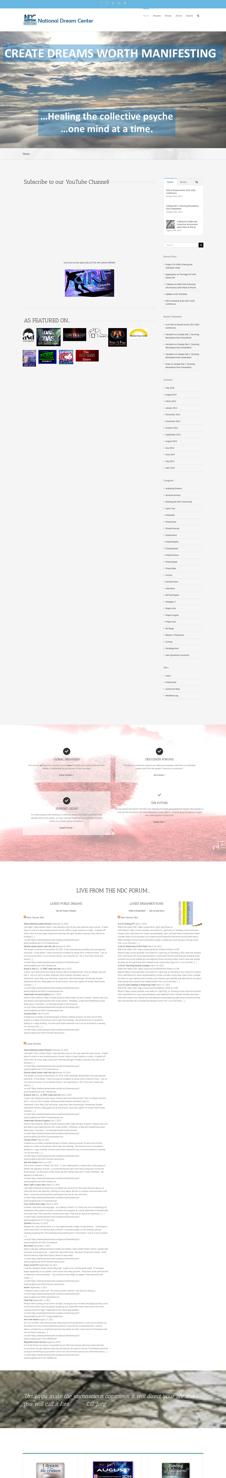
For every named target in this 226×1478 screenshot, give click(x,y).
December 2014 (173, 414)
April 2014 (170, 467)
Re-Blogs (170, 628)
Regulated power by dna (35, 1342)
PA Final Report (172, 595)
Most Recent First (35, 917)
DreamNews (171, 535)
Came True (170, 508)
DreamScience (172, 555)
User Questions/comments (177, 655)
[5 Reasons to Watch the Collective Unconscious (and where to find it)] (170, 221)
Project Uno (171, 621)
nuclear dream (30, 1013)
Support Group (65, 827)
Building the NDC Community (179, 501)
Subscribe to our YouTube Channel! (67, 182)
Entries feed (171, 682)
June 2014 (170, 454)
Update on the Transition (176, 294)
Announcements (173, 495)
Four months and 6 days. (34, 1204)
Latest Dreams (34, 1043)
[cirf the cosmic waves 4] (89, 270)
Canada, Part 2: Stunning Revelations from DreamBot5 (182, 207)
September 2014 (173, 434)
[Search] (198, 15)
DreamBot (170, 515)
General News (172, 581)
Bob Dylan (28, 1245)
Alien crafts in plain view (35, 1184)
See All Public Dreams (66, 910)
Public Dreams (65, 775)
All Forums (159, 775)
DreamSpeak (171, 561)
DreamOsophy (172, 541)
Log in (168, 675)
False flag (28, 1300)
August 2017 (171, 394)
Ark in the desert (31, 1319)
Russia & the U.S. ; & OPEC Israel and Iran (42, 968)
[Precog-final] (50, 1463)
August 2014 (171, 441)
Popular (170, 182)
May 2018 (170, 387)
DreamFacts (171, 521)
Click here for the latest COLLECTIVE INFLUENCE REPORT (89, 262)
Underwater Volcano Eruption (37, 994)
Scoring (169, 641)
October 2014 (172, 427)
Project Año (171, 608)
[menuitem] (146, 15)
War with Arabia (31, 1162)
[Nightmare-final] (175, 1463)
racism (27, 1287)
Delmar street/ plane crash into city (39, 946)
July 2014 (170, 448)
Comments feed (173, 689)
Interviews (170, 588)
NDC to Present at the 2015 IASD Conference (180, 191)
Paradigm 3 (171, 601)
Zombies (27, 1223)
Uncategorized (172, 648)
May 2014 (170, 461)
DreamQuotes (172, 548)
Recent (183, 182)
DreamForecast (172, 528)
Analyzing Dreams (174, 488)
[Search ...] (181, 245)
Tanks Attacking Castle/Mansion (38, 923)
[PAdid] (113, 1463)
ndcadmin (170, 334)
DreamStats (171, 568)
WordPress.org (172, 695)
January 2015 (171, 408)
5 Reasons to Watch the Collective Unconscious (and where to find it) (187, 224)
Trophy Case (158, 822)
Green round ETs (31, 1265)
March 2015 (171, 401)
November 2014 (173, 421)
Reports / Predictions (175, 635)
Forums (169, 575)
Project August (172, 615)
